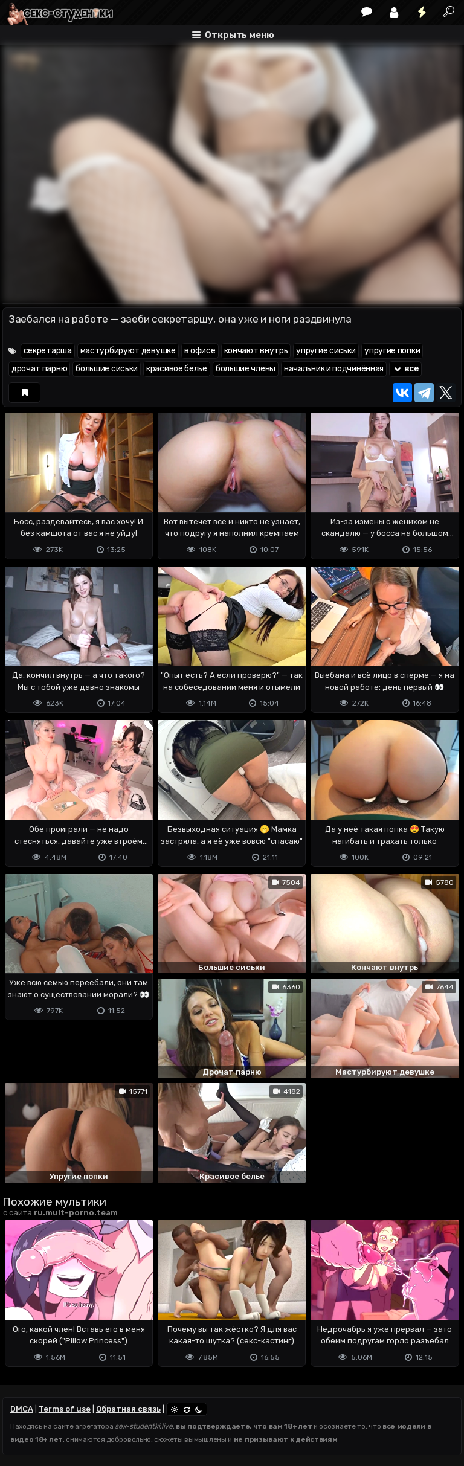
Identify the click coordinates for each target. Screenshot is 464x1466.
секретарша (48, 351)
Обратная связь (128, 1408)
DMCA (21, 1408)
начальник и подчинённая (334, 369)
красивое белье (176, 369)
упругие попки (392, 351)
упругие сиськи (326, 351)
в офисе (200, 351)
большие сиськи (107, 369)
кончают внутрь (256, 351)
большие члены (246, 369)
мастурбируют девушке (128, 351)
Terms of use (65, 1408)
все (405, 369)
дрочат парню (39, 369)
